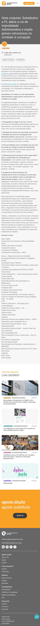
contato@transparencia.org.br (12, 543)
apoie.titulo (29, 3)
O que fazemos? (7, 566)
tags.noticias (5, 48)
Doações (4, 604)
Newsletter (5, 583)
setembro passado (10, 84)
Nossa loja (5, 609)
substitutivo (5, 73)
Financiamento (6, 589)
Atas (3, 597)
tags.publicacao (8, 426)
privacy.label (5, 623)
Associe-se (5, 606)
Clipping (4, 580)
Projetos (4, 569)
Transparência (7, 587)
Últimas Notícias (7, 578)
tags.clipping (7, 452)
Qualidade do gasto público (19, 452)
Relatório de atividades (9, 595)
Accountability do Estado (18, 397)
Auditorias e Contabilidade (10, 592)
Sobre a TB (5, 557)
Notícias (5, 575)
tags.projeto (7, 480)
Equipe (4, 560)
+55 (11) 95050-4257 (8, 621)
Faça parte (5, 601)
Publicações (5, 571)
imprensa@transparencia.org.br (12, 539)
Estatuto (4, 562)
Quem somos (6, 554)
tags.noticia (7, 397)
